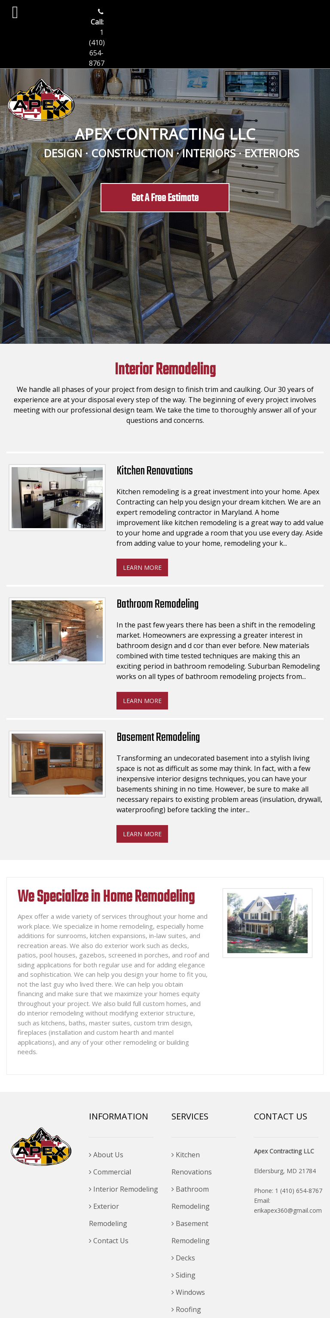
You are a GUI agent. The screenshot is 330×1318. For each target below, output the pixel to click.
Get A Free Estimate (165, 198)
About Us (106, 1154)
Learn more (142, 567)
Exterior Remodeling (108, 1215)
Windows (188, 1292)
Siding (183, 1275)
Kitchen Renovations (191, 1163)
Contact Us (108, 1240)
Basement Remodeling (190, 1232)
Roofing (186, 1309)
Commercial (110, 1172)
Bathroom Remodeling (190, 1197)
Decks (183, 1258)
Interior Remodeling (123, 1189)
